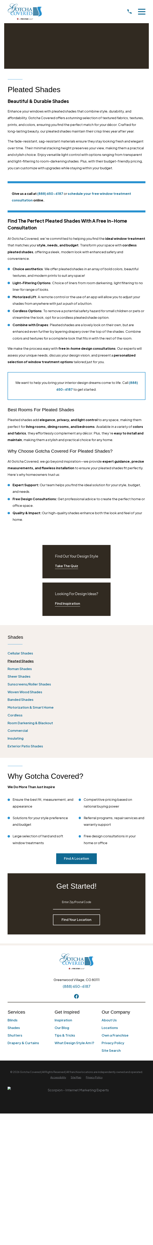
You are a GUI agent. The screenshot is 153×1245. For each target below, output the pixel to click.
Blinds (13, 1020)
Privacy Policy (113, 1043)
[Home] (25, 11)
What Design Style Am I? (74, 1043)
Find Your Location (76, 919)
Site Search (111, 1050)
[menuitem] (76, 653)
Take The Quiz (66, 566)
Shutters (15, 1035)
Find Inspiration (67, 603)
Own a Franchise (115, 1035)
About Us (109, 1020)
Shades (14, 1028)
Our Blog (62, 1028)
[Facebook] (76, 996)
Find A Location (76, 858)
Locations (110, 1028)
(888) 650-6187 (76, 986)
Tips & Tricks (65, 1035)
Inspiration (63, 1020)
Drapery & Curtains (23, 1043)
